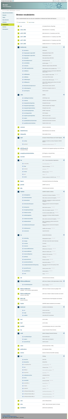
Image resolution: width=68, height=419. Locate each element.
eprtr (21, 137)
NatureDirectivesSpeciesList (29, 85)
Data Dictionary (12, 10)
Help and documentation (7, 12)
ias (21, 235)
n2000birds (26, 70)
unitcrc (25, 176)
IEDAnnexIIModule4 (25, 293)
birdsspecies (26, 207)
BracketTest (26, 362)
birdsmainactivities (28, 197)
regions (25, 118)
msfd (21, 333)
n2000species (26, 82)
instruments (26, 230)
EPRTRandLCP (24, 148)
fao (21, 160)
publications (23, 349)
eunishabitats (26, 63)
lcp (21, 329)
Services (4, 26)
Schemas (4, 22)
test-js (25, 377)
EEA (7, 1)
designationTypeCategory (29, 105)
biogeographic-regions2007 (29, 52)
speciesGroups (27, 341)
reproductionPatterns (28, 262)
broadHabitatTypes (28, 336)
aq (21, 26)
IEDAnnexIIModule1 (25, 281)
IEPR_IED (22, 298)
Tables (3, 17)
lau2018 (22, 326)
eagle (25, 312)
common (22, 127)
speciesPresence (27, 268)
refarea (25, 171)
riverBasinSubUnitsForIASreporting (31, 264)
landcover (22, 307)
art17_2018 (23, 43)
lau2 (21, 322)
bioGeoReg (26, 238)
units (25, 273)
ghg (21, 188)
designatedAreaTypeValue (29, 103)
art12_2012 (23, 29)
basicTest (26, 359)
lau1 (21, 319)
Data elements (5, 19)
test (21, 356)
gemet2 (22, 184)
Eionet (8, 10)
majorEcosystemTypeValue (29, 115)
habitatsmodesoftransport (29, 224)
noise (21, 345)
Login (55, 0)
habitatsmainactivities (28, 218)
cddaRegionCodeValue (28, 98)
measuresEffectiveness (28, 248)
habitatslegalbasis (27, 215)
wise (21, 404)
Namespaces (5, 29)
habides (22, 191)
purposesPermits (27, 259)
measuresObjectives (28, 254)
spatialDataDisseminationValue (30, 120)
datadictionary (24, 130)
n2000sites (26, 77)
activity (25, 140)
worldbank (23, 407)
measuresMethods (27, 251)
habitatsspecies (27, 228)
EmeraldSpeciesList (28, 60)
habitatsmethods (27, 221)
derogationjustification (28, 209)
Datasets (4, 15)
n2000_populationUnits (28, 68)
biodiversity (23, 47)
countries (26, 243)
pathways (26, 256)
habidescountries (27, 212)
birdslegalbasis (27, 194)
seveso (22, 352)
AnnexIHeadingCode (28, 284)
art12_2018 (23, 33)
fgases (22, 181)
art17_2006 (23, 36)
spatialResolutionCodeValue (29, 123)
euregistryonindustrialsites (27, 153)
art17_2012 (23, 40)
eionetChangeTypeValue (29, 110)
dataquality (26, 58)
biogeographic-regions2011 (29, 55)
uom (21, 400)
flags (25, 166)
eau (24, 367)
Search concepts (31, 22)
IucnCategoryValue (28, 113)
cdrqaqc (25, 240)
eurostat (22, 156)
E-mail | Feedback (6, 415)
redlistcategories (27, 88)
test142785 (26, 380)
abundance (26, 50)
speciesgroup (26, 90)
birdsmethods (27, 200)
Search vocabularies (21, 22)
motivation (26, 65)
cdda (21, 94)
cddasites (26, 100)
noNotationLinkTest (28, 375)
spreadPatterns (27, 270)
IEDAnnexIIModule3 (25, 288)
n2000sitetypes (27, 79)
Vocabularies (5, 24)
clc (24, 310)
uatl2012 (25, 315)
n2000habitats (27, 74)
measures (26, 245)
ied (21, 277)
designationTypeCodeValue (29, 108)
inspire (22, 303)
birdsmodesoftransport (28, 203)
